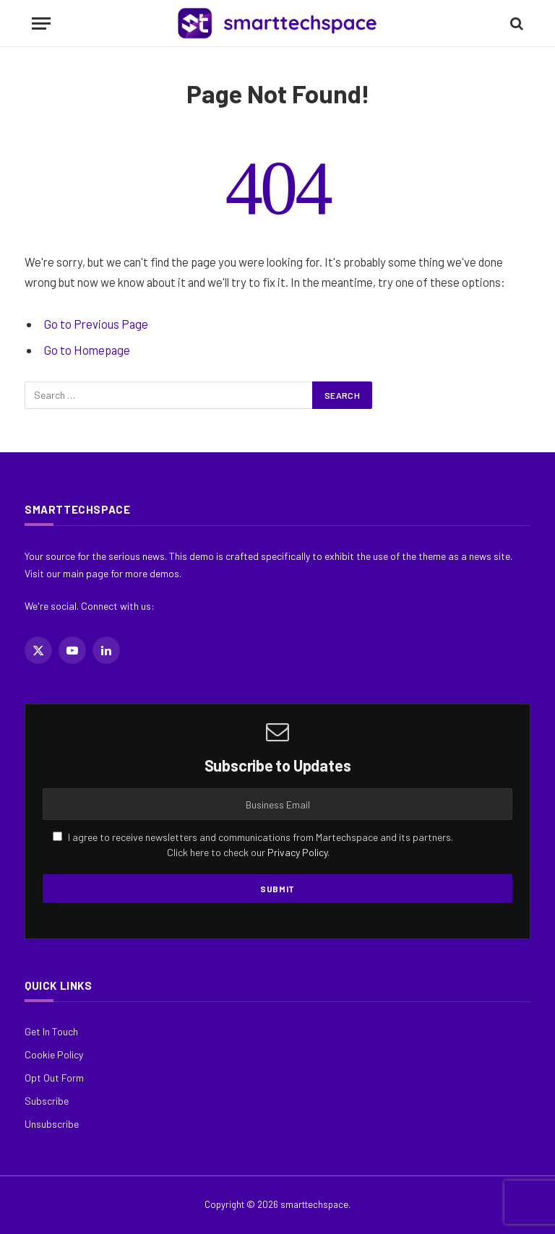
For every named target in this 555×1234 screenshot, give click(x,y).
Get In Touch (51, 1031)
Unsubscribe (52, 1124)
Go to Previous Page (96, 323)
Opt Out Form (54, 1077)
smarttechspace (314, 1204)
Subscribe (47, 1101)
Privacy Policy (297, 852)
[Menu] (41, 23)
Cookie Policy (54, 1054)
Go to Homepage (87, 349)
